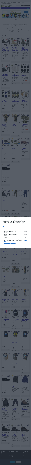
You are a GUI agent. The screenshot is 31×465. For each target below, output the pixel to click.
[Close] (29, 219)
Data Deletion (11, 246)
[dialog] (15, 232)
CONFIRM (9, 243)
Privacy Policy (20, 246)
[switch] (25, 231)
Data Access (15, 246)
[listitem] (15, 229)
